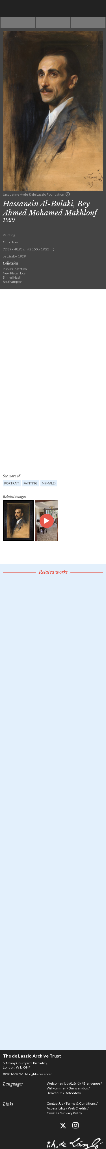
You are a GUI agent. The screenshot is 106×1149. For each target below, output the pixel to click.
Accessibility (56, 1108)
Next (88, 22)
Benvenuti (54, 1093)
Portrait (11, 483)
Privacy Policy (71, 1113)
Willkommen (56, 1088)
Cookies (53, 1113)
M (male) (49, 483)
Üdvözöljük (72, 1083)
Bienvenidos (78, 1088)
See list (53, 22)
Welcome (54, 1083)
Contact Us (55, 1103)
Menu (97, 8)
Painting (30, 483)
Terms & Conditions (81, 1103)
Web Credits (77, 1108)
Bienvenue (91, 1083)
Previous (18, 22)
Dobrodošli (73, 1093)
